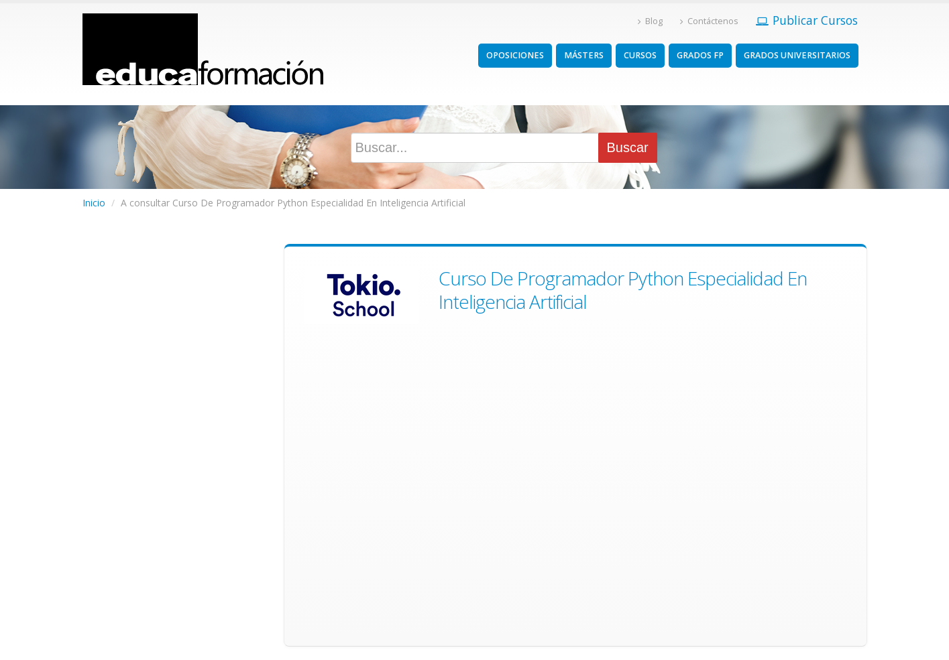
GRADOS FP (700, 55)
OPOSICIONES (515, 55)
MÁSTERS (584, 55)
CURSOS (640, 55)
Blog (650, 21)
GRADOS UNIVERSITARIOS (797, 55)
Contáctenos (709, 21)
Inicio (93, 202)
